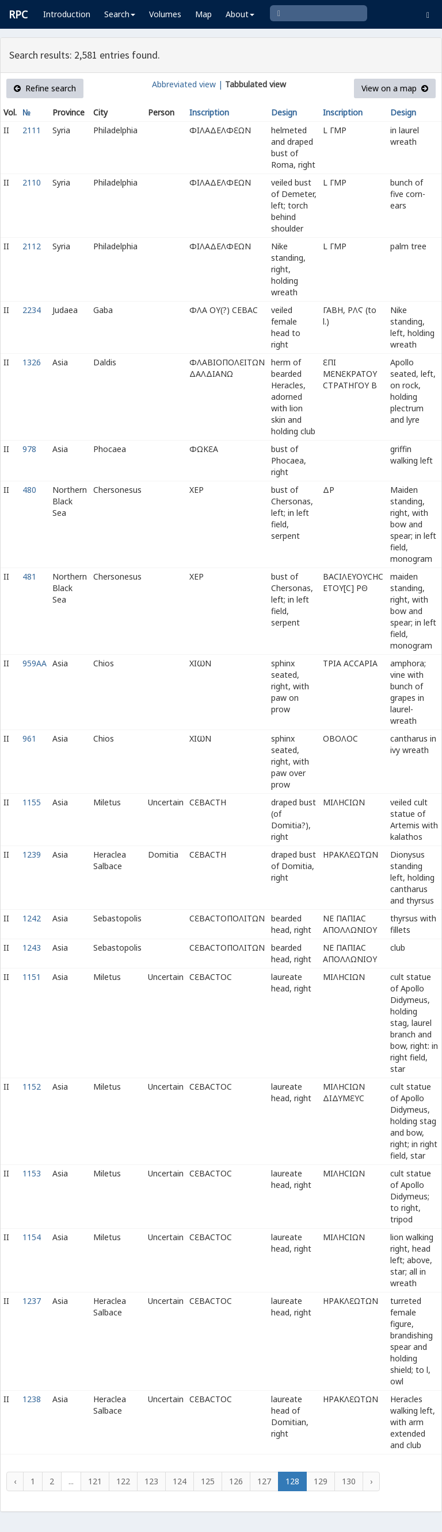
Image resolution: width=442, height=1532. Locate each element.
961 (29, 738)
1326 (31, 362)
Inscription (209, 112)
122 (123, 1481)
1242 (31, 918)
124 (179, 1481)
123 (151, 1481)
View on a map (394, 88)
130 (349, 1481)
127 (264, 1481)
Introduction (66, 14)
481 (29, 576)
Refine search (45, 88)
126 (236, 1481)
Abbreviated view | (187, 84)
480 (29, 489)
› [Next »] (371, 1481)
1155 (31, 802)
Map (203, 14)
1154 (31, 1237)
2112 (31, 246)
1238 (31, 1399)
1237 (31, 1300)
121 (95, 1481)
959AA (34, 663)
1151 (31, 976)
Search (119, 14)
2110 (31, 182)
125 (208, 1481)
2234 (31, 309)
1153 (31, 1173)
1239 (31, 854)
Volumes (165, 14)
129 (320, 1481)
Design (284, 112)
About (240, 14)
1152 (31, 1086)
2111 (31, 130)
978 (29, 448)
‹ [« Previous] (15, 1481)
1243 (31, 947)
